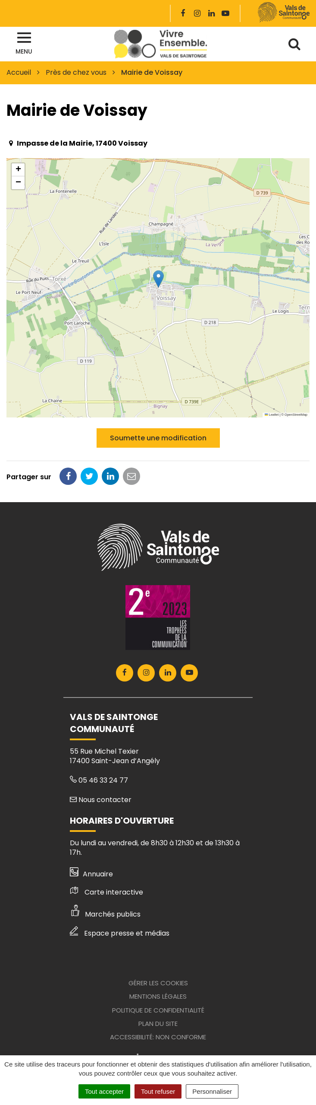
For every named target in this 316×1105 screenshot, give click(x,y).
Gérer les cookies (158, 982)
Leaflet (271, 415)
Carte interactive (106, 892)
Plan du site (158, 1023)
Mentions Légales (158, 996)
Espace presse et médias (119, 933)
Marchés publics (105, 914)
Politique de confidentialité (158, 1010)
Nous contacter (100, 800)
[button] (158, 279)
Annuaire (91, 874)
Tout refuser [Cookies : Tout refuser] (158, 1091)
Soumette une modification (158, 438)
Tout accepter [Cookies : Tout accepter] (104, 1091)
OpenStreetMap (296, 415)
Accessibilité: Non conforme (158, 1036)
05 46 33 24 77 (99, 780)
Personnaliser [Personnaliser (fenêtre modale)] (212, 1091)
